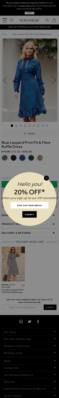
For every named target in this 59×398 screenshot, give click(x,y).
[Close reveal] (46, 178)
